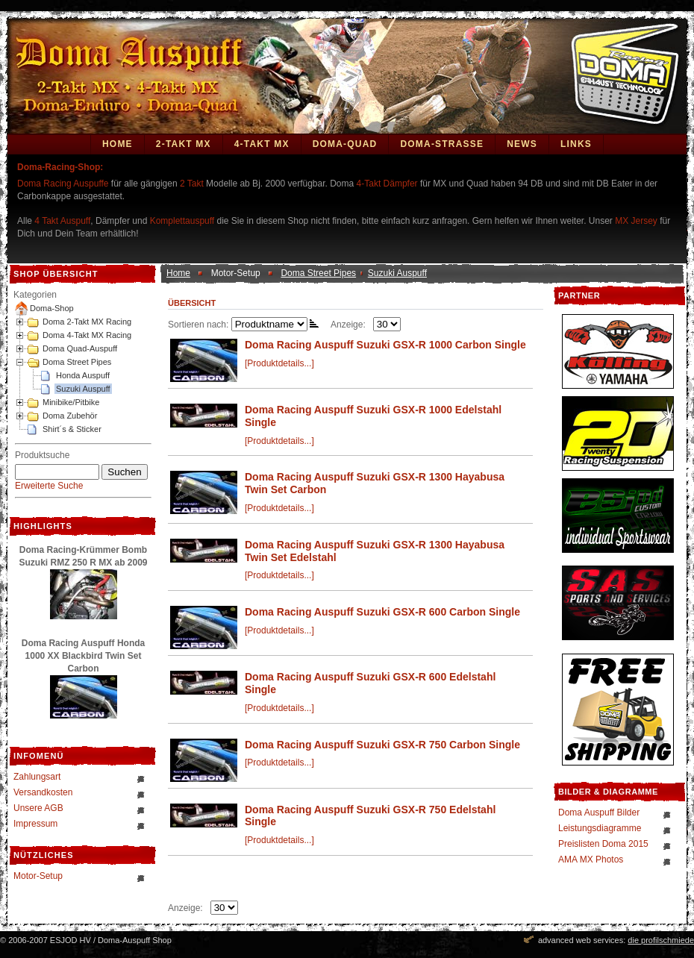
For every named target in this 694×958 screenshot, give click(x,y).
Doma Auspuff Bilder (599, 812)
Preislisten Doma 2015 (603, 844)
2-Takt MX (183, 144)
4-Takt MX (262, 144)
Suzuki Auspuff (83, 388)
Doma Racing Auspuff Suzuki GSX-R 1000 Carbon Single (385, 345)
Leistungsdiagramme (599, 828)
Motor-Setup (38, 876)
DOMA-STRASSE (442, 144)
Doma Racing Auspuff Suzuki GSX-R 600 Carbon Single (382, 612)
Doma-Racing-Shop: (60, 167)
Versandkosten (42, 792)
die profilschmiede (661, 940)
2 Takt (192, 183)
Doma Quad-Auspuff (80, 348)
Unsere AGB (38, 808)
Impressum (35, 823)
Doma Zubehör (70, 415)
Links (576, 144)
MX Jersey (637, 221)
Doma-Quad (345, 144)
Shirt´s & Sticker (72, 429)
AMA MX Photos (590, 859)
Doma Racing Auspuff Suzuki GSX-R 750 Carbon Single (382, 745)
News (522, 144)
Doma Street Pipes (77, 361)
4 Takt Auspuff (62, 221)
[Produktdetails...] (279, 363)
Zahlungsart (36, 776)
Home (117, 144)
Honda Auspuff (83, 375)
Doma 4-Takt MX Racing (87, 335)
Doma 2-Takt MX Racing (87, 321)
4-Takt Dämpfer (387, 183)
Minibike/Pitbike (71, 402)
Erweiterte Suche (49, 485)
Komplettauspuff (182, 221)
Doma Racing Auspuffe (63, 183)
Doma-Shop (52, 308)
